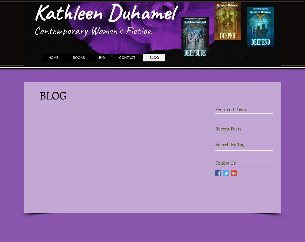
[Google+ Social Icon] (234, 173)
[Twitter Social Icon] (226, 173)
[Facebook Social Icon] (218, 173)
